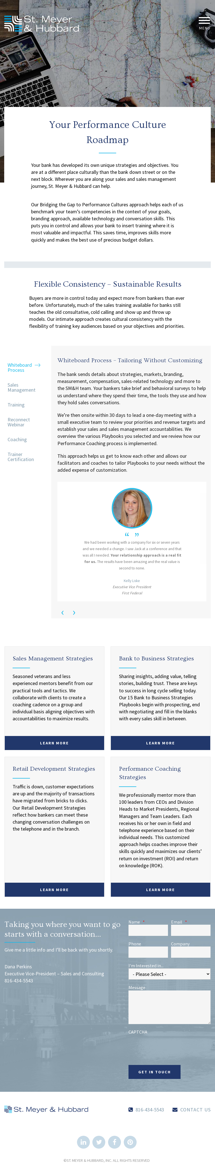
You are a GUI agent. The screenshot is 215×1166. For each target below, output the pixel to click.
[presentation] (171, 1046)
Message (136, 987)
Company (180, 943)
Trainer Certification (21, 456)
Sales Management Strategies (53, 658)
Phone (134, 943)
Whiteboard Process (20, 367)
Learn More (54, 743)
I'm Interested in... (145, 965)
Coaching (17, 439)
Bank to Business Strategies (156, 658)
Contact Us (195, 1109)
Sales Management (22, 387)
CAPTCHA (137, 1032)
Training (16, 404)
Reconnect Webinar (19, 422)
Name (136, 922)
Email (179, 922)
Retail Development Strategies (54, 768)
